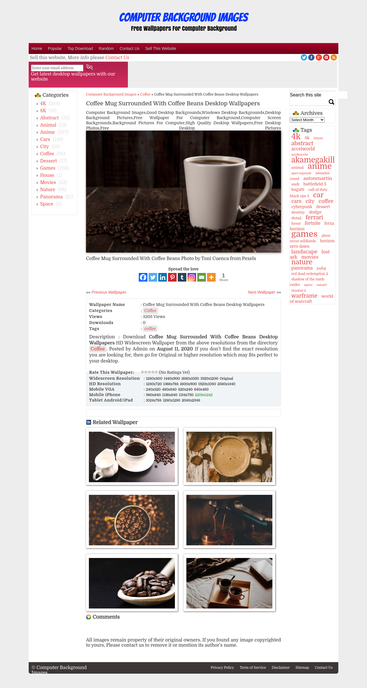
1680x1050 (190, 379)
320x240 (186, 389)
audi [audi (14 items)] (295, 184)
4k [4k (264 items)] (295, 136)
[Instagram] (192, 277)
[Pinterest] (172, 277)
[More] (211, 277)
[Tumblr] (182, 277)
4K (43, 103)
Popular (55, 48)
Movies (48, 182)
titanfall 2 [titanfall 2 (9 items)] (298, 290)
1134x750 (186, 395)
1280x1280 (172, 400)
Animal (48, 125)
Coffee (47, 153)
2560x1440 (226, 384)
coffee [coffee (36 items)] (326, 201)
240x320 (153, 389)
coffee (150, 328)
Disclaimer (281, 668)
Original (226, 379)
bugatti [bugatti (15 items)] (297, 189)
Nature (47, 189)
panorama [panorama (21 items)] (302, 268)
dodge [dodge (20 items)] (315, 212)
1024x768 (154, 400)
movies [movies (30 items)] (310, 257)
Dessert (48, 161)
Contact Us (129, 48)
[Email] (201, 277)
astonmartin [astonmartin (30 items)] (317, 178)
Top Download (80, 48)
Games (47, 168)
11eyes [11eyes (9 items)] (318, 138)
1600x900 (189, 384)
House (47, 175)
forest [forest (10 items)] (296, 224)
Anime (47, 132)
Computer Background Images (111, 94)
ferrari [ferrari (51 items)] (314, 217)
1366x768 (171, 384)
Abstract (49, 118)
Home (37, 48)
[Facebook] (143, 277)
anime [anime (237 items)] (319, 166)
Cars (45, 139)
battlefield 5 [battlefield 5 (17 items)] (314, 184)
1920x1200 (209, 379)
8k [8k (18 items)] (306, 137)
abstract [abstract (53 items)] (302, 143)
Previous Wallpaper (108, 292)
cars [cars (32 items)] (296, 201)
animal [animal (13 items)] (297, 167)
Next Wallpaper (261, 292)
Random (106, 48)
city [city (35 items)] (310, 201)
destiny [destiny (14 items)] (298, 212)
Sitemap (302, 668)
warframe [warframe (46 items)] (304, 296)
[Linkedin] (162, 277)
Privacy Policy (222, 668)
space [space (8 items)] (308, 285)
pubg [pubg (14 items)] (321, 268)
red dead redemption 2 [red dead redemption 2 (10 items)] (309, 274)
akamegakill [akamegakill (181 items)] (313, 160)
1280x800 (154, 379)
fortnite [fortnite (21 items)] (313, 223)
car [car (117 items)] (318, 195)
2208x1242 (204, 395)
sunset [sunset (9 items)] (322, 285)
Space (46, 204)
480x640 (169, 389)
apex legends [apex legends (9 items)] (301, 173)
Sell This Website (160, 48)
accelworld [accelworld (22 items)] (303, 149)
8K (43, 110)
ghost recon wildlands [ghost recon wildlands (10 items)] (310, 238)
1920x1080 (207, 384)
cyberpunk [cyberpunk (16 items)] (301, 206)
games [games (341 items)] (304, 234)
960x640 (154, 395)
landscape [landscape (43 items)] (304, 252)
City (44, 146)
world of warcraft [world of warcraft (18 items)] (311, 299)
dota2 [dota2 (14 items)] (296, 218)
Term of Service (253, 668)
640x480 (201, 389)
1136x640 (170, 395)
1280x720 (154, 384)
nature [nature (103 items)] (302, 262)
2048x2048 (191, 400)
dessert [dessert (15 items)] (323, 207)
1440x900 (172, 379)
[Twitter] (153, 277)
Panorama (51, 196)
